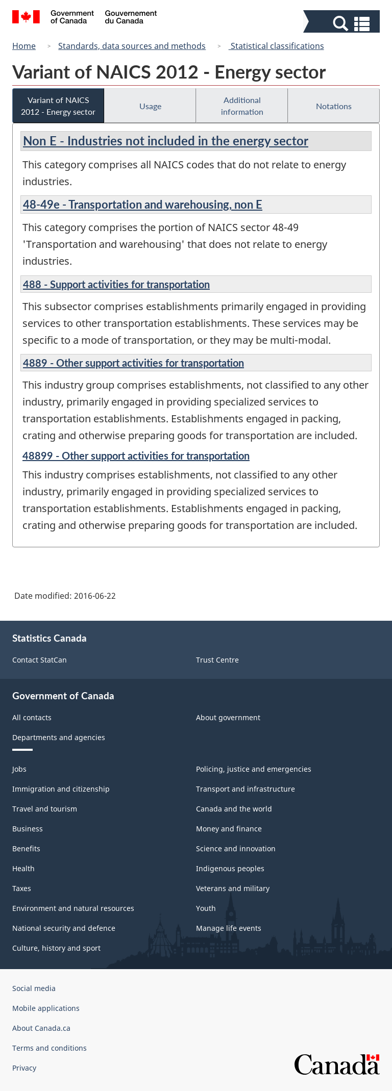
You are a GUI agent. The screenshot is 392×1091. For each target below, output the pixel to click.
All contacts (32, 717)
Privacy (24, 1068)
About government (228, 717)
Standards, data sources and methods (132, 46)
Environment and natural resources (73, 908)
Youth (206, 908)
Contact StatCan (39, 660)
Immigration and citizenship (61, 789)
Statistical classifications (276, 46)
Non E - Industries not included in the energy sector (165, 140)
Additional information (242, 105)
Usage (150, 106)
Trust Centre (217, 660)
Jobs (19, 769)
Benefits (26, 848)
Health (23, 868)
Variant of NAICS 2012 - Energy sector (58, 105)
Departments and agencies (58, 737)
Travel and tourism (44, 809)
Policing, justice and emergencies (253, 769)
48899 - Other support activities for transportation (136, 455)
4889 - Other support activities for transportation (133, 363)
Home (24, 46)
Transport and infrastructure (245, 789)
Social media (34, 988)
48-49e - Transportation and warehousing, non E (142, 204)
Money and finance (229, 828)
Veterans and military (233, 888)
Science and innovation (236, 848)
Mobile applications (46, 1008)
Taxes (21, 888)
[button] (343, 23)
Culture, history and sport (56, 948)
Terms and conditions (49, 1048)
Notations (334, 106)
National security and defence (63, 928)
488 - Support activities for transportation (116, 284)
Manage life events (228, 928)
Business (27, 828)
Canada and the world (234, 809)
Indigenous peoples (230, 868)
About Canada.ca (41, 1028)
